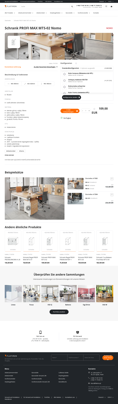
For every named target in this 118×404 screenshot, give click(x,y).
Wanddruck (8, 399)
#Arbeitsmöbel (10, 151)
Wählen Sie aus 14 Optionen (75, 75)
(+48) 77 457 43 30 (82, 5)
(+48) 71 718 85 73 (95, 5)
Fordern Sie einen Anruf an (108, 357)
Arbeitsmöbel (40, 13)
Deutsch (101, 1)
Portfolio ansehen (59, 312)
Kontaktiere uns (58, 1)
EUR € (109, 1)
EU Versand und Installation (27, 1)
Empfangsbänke (63, 376)
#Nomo (21, 151)
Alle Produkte (9, 13)
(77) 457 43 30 (37, 339)
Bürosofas (62, 379)
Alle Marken (48, 1)
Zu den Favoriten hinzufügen (46, 67)
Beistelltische (63, 382)
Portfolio (40, 1)
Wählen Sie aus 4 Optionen (75, 88)
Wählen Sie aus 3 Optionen (75, 81)
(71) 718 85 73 (35, 341)
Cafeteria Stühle (63, 373)
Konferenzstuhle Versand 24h (41, 382)
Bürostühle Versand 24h (39, 376)
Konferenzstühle (83, 13)
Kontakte (96, 13)
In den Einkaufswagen (70, 110)
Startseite (8, 20)
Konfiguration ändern (71, 97)
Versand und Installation (11, 1)
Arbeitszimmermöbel (24, 13)
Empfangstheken (55, 13)
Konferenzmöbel (10, 379)
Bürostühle (69, 13)
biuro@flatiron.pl (96, 383)
